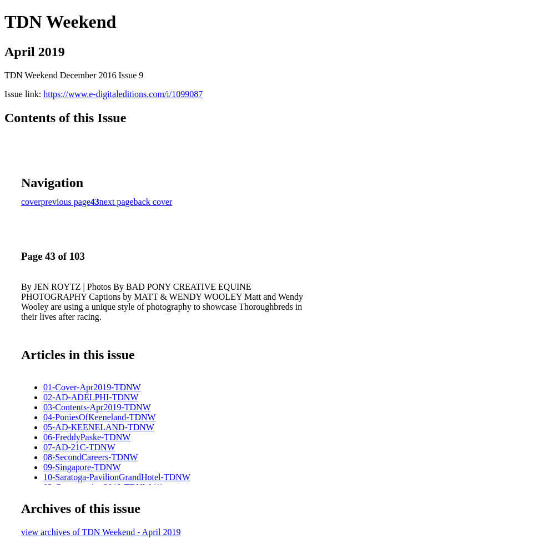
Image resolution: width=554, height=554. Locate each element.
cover (31, 202)
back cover (153, 202)
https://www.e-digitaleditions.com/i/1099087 (123, 94)
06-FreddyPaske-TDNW (86, 437)
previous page (65, 202)
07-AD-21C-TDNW (79, 447)
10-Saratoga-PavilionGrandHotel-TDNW (116, 477)
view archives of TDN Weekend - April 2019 (100, 532)
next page (116, 202)
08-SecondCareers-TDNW (90, 457)
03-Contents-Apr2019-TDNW (97, 407)
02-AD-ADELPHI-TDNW (91, 397)
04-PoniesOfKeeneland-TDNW (99, 417)
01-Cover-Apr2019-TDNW (92, 387)
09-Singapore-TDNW (82, 467)
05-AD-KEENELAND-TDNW (98, 427)
